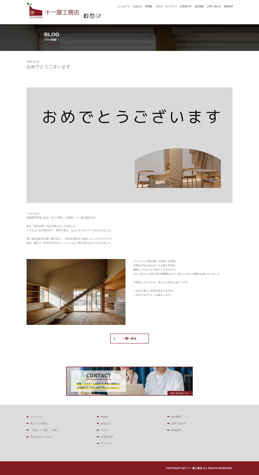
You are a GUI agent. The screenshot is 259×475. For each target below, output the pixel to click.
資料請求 (228, 6)
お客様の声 (185, 6)
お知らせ (137, 6)
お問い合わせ (214, 6)
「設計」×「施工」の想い (44, 430)
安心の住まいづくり (41, 436)
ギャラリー (171, 6)
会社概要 (199, 6)
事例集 (148, 6)
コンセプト (124, 6)
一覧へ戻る (129, 338)
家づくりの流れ (39, 423)
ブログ (158, 6)
